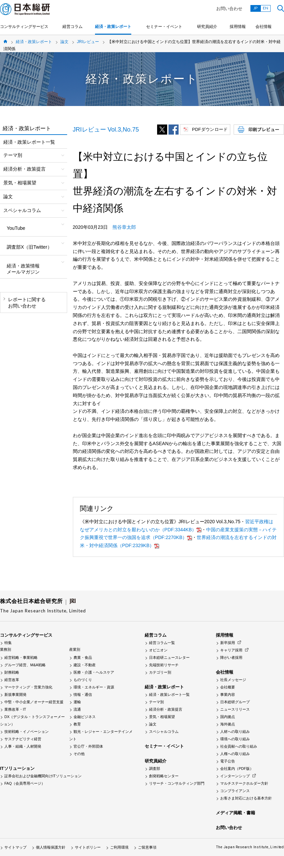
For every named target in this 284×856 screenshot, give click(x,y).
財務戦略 (11, 672)
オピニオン (158, 650)
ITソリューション (17, 768)
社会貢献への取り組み (238, 746)
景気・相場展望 (162, 717)
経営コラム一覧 (162, 643)
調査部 (154, 768)
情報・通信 (83, 694)
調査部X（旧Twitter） (29, 247)
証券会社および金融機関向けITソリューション (43, 776)
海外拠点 (227, 724)
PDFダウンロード (210, 129)
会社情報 (263, 26)
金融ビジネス (85, 717)
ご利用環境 (119, 847)
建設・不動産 (85, 665)
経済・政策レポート (113, 26)
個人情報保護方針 (50, 847)
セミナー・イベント (164, 26)
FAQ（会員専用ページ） (24, 783)
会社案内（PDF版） (236, 768)
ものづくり (83, 680)
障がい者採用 (231, 657)
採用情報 (238, 26)
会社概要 (227, 687)
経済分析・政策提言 (165, 709)
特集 (8, 643)
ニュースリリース (235, 709)
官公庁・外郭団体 (88, 746)
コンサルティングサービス (24, 26)
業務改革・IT (15, 709)
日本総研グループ (235, 702)
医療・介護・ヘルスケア (94, 672)
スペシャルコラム (164, 731)
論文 (64, 41)
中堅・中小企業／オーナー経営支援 (33, 702)
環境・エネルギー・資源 (94, 687)
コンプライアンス (235, 791)
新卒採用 (227, 643)
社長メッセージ (233, 680)
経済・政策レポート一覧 (29, 142)
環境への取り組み (235, 739)
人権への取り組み (235, 754)
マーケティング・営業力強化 (28, 687)
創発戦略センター (164, 776)
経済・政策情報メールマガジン (23, 269)
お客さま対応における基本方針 (246, 798)
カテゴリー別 (160, 672)
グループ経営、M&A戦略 (25, 665)
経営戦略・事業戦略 (21, 657)
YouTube (16, 228)
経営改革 (11, 680)
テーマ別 (156, 702)
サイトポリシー (88, 847)
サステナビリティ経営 (22, 739)
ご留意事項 (147, 847)
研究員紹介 (207, 26)
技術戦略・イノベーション (26, 731)
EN (265, 7)
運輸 (77, 702)
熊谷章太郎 (124, 227)
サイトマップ (15, 847)
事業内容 (227, 694)
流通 (77, 709)
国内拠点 (227, 717)
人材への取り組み (235, 731)
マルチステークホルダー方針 (244, 783)
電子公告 (227, 761)
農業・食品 (83, 657)
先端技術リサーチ (164, 665)
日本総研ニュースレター (169, 657)
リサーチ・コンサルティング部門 (176, 783)
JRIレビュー (88, 41)
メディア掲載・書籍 (235, 812)
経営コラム (72, 26)
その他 (79, 754)
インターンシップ (235, 776)
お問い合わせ (229, 8)
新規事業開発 (15, 694)
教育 (77, 724)
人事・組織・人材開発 (22, 746)
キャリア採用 (231, 650)
